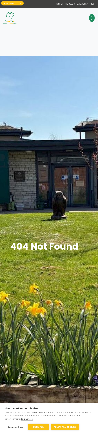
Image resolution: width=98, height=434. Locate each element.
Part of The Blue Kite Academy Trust (75, 3)
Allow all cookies (65, 427)
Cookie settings (15, 427)
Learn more (27, 418)
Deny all (38, 427)
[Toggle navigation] (91, 18)
